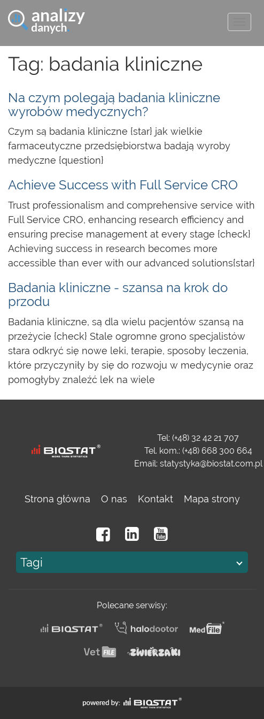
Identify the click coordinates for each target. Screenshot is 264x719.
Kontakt (155, 498)
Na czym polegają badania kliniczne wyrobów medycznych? (114, 104)
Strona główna (57, 498)
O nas (114, 498)
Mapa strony (212, 498)
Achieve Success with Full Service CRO (123, 185)
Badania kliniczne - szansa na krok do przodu (118, 294)
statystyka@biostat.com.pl (211, 463)
